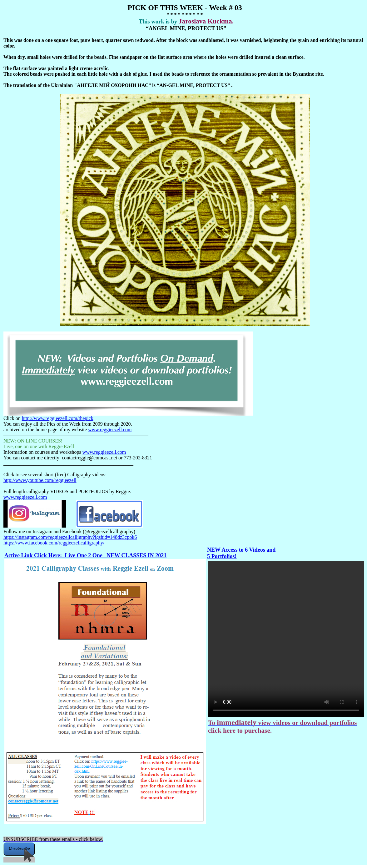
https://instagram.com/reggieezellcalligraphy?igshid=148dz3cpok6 (70, 537)
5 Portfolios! (221, 556)
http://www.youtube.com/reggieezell (40, 480)
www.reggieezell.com (109, 429)
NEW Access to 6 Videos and (241, 550)
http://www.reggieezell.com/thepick (57, 418)
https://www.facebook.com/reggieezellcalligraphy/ (53, 542)
